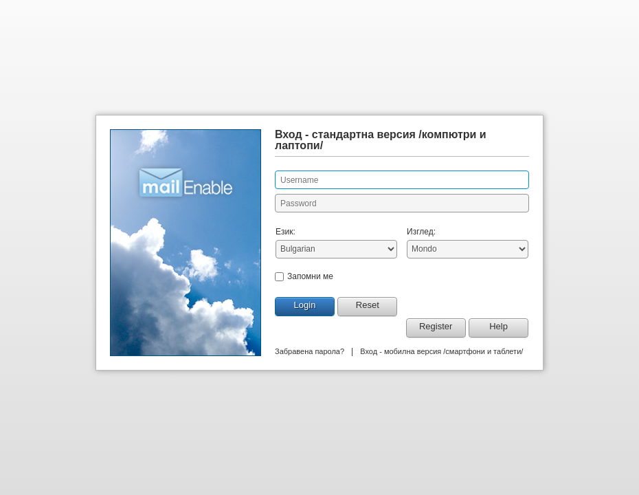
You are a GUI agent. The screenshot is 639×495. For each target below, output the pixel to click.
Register (435, 326)
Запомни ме (310, 276)
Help (498, 326)
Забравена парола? (309, 351)
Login (305, 305)
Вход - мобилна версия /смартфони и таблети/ (441, 351)
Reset (367, 305)
